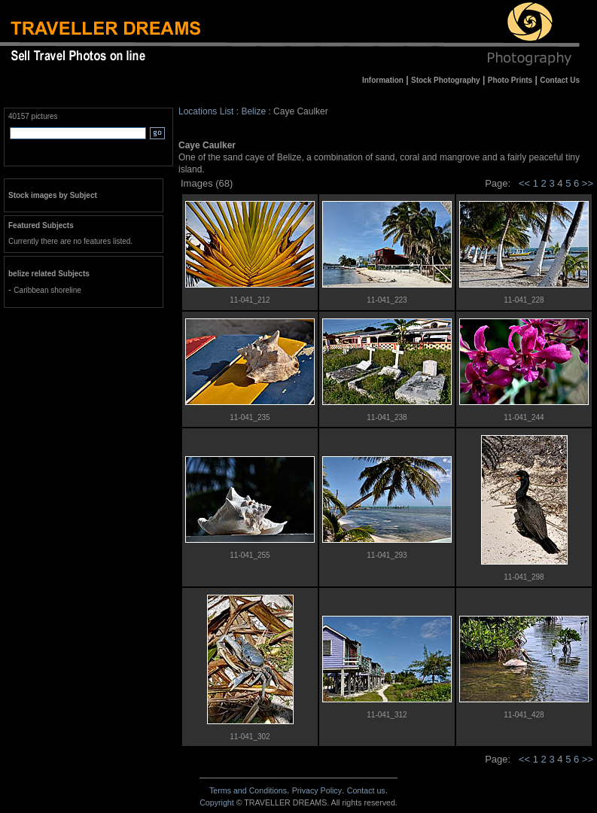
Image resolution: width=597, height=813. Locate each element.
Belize (253, 111)
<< (524, 183)
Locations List (205, 111)
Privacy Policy (317, 790)
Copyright (217, 802)
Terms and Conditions (248, 790)
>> (587, 183)
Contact (366, 790)
